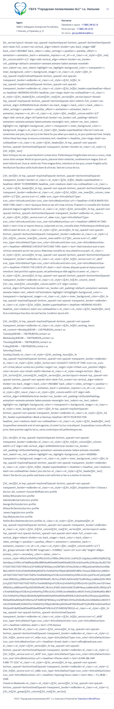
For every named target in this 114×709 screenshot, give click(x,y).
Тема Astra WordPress (88, 698)
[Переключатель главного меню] (107, 9)
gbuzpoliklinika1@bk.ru (82, 33)
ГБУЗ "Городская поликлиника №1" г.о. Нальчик (64, 9)
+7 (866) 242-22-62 (85, 28)
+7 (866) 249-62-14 (89, 24)
